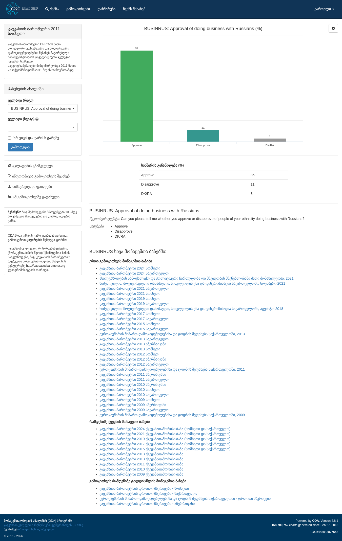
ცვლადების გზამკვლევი (30, 166)
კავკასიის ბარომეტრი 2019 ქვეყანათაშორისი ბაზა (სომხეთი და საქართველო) (165, 439)
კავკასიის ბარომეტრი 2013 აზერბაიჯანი (132, 344)
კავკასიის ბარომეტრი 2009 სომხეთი (129, 400)
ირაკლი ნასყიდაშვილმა (35, 529)
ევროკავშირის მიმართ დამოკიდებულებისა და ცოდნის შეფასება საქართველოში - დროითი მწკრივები (185, 499)
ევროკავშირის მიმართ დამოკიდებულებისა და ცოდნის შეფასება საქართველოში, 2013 (172, 334)
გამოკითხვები (78, 9)
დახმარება (106, 9)
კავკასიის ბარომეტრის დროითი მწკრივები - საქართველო (148, 493)
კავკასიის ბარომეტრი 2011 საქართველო (134, 379)
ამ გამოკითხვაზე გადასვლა (33, 197)
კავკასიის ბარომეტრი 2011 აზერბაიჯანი (132, 374)
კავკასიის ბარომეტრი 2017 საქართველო (134, 319)
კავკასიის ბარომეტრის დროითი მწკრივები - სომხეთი (144, 488)
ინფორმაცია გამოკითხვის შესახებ (39, 176)
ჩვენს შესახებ (134, 9)
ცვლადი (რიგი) (20, 100)
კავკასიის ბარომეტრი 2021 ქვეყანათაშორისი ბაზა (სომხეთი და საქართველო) (165, 434)
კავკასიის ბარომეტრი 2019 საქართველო (134, 304)
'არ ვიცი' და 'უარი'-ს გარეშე (33, 138)
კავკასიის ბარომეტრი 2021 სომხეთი (129, 293)
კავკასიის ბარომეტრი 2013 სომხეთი (129, 349)
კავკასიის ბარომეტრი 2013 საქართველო (134, 339)
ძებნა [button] (52, 9)
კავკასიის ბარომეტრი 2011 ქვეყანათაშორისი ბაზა (141, 464)
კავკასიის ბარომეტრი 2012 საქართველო (134, 364)
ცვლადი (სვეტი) (21, 119)
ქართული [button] (324, 9)
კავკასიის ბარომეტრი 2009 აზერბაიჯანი (132, 405)
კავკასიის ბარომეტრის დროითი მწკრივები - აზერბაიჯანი (147, 504)
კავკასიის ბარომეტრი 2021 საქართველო (134, 288)
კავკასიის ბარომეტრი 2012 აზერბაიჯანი (132, 359)
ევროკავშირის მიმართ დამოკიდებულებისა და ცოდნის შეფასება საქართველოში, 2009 (172, 415)
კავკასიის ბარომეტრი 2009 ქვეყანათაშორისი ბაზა (141, 474)
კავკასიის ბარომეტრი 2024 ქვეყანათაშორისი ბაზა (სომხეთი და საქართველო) (165, 429)
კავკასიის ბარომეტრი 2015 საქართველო (134, 329)
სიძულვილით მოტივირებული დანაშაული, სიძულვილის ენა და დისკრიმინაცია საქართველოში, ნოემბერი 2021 (192, 283)
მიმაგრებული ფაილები (30, 187)
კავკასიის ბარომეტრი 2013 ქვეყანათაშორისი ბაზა (141, 454)
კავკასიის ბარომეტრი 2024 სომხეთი (129, 268)
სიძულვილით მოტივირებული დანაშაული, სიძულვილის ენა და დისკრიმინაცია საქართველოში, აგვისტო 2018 (191, 309)
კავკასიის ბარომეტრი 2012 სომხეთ (128, 354)
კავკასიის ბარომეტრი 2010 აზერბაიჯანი (132, 384)
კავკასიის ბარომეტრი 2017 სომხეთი (129, 314)
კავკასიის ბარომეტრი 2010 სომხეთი (129, 390)
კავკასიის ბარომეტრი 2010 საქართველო (134, 395)
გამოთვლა (20, 147)
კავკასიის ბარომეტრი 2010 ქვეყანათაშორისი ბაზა (141, 469)
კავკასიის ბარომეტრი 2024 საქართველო (134, 273)
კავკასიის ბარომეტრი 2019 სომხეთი (129, 299)
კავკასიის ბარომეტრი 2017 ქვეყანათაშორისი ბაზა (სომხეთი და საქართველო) (165, 444)
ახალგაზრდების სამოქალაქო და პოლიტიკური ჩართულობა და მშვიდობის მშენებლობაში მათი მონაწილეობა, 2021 (196, 278)
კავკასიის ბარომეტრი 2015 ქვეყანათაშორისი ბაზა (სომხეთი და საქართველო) (165, 449)
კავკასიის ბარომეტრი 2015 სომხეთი (129, 324)
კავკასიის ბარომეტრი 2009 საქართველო (134, 410)
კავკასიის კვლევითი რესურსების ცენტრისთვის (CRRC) (43, 525)
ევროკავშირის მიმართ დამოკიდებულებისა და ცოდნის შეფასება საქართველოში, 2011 (172, 369)
